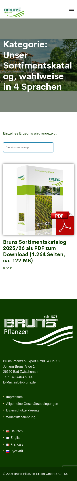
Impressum (14, 397)
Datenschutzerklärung (22, 410)
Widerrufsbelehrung (21, 417)
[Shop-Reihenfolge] (28, 147)
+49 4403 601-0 (21, 377)
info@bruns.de (25, 382)
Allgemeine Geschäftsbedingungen (32, 403)
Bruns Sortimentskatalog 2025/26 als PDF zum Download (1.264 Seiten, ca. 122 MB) (34, 251)
